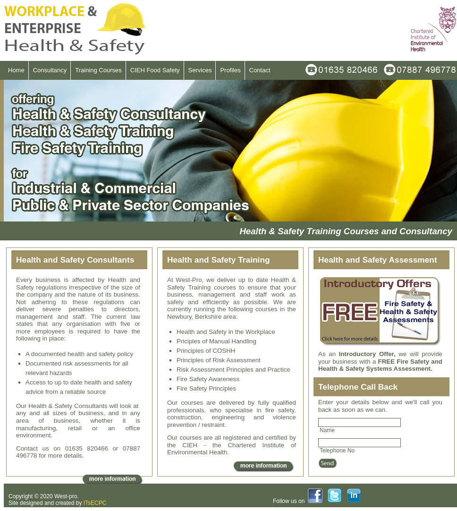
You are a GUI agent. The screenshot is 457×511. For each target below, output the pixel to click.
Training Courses (98, 70)
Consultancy (50, 70)
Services (200, 70)
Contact (260, 70)
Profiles (230, 70)
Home (16, 70)
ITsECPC (95, 503)
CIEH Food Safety (155, 70)
